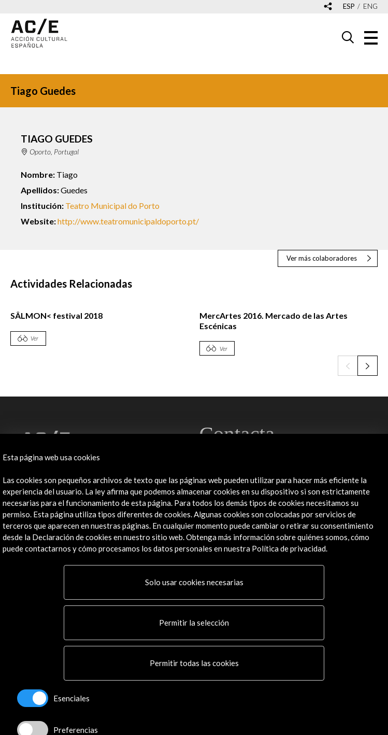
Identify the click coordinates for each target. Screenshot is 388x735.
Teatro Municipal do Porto (112, 205)
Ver (34, 338)
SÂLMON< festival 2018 (56, 315)
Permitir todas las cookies (194, 663)
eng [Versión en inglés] (370, 6)
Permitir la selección (194, 622)
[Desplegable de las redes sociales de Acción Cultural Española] (328, 7)
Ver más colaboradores (321, 258)
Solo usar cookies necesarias (194, 582)
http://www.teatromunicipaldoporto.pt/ (128, 221)
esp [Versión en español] (349, 6)
